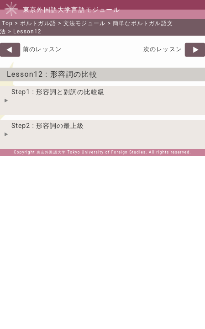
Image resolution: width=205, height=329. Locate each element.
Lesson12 (27, 31)
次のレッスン (162, 49)
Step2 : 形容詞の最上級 (47, 125)
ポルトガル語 (38, 23)
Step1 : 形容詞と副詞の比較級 (58, 92)
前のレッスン (42, 49)
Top (7, 23)
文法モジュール (84, 23)
